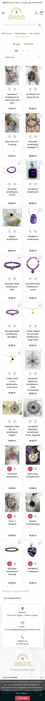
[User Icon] (36, 13)
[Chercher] (19, 24)
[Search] (39, 25)
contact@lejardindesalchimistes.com (22, 631)
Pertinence (22, 57)
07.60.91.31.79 (22, 646)
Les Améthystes (12, 598)
